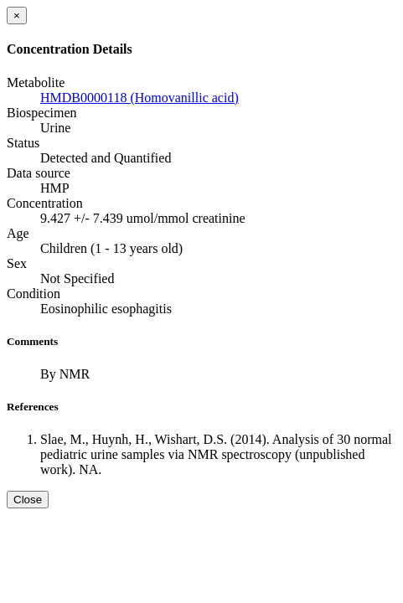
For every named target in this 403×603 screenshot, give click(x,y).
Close (27, 499)
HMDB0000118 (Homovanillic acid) (139, 97)
